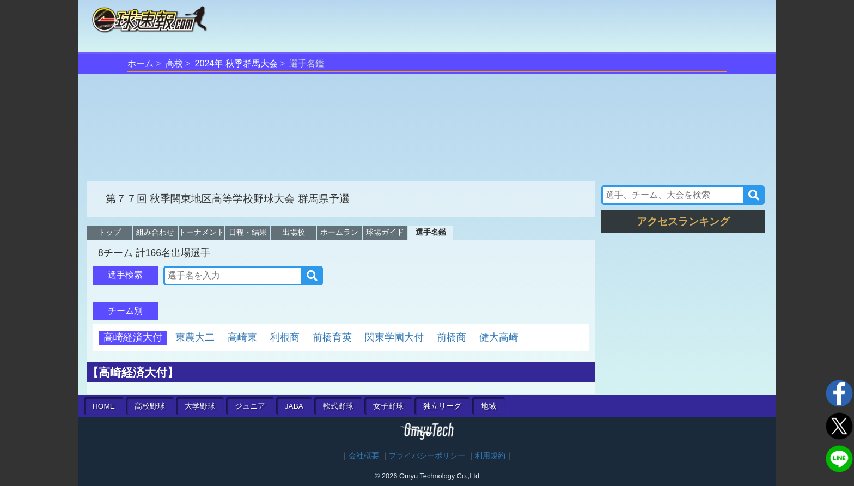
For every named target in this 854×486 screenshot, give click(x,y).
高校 (174, 63)
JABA (294, 406)
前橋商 (451, 337)
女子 (388, 406)
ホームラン (339, 232)
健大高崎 (498, 337)
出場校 (293, 232)
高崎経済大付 (132, 337)
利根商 (285, 337)
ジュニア (250, 406)
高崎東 (242, 337)
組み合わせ (155, 232)
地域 (488, 406)
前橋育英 (332, 337)
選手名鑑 (431, 232)
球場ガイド (385, 232)
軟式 (338, 406)
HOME (104, 406)
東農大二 (195, 337)
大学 (200, 406)
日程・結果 (248, 232)
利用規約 (490, 456)
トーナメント (201, 232)
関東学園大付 (394, 337)
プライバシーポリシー (427, 456)
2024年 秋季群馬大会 (236, 63)
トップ (109, 232)
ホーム (140, 63)
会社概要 (364, 456)
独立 (442, 406)
